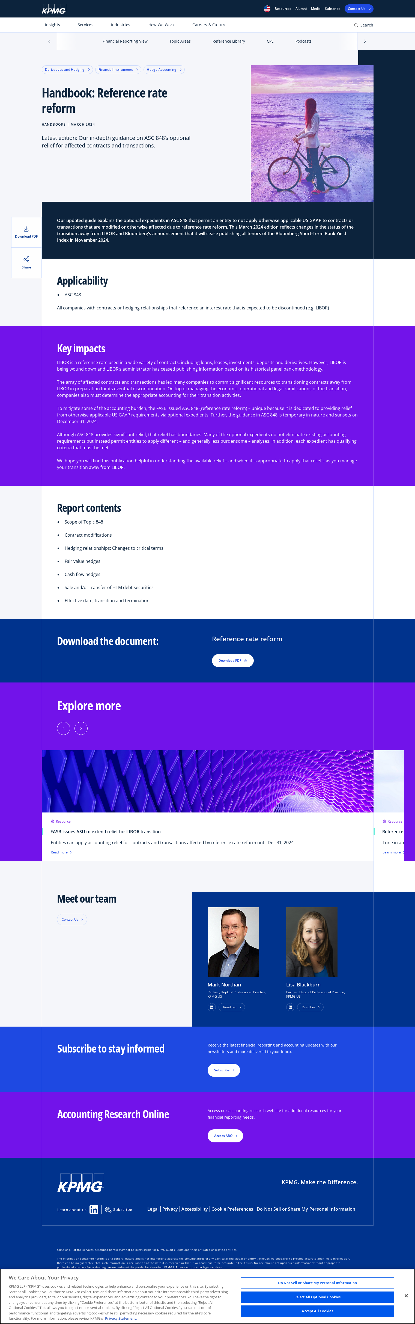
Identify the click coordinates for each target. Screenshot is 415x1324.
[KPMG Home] (54, 9)
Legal (153, 1209)
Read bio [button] (229, 1007)
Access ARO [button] (223, 1135)
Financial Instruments (118, 69)
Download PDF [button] (233, 660)
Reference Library (229, 41)
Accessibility (194, 1209)
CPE (270, 41)
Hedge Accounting (164, 69)
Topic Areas (180, 41)
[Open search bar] (364, 26)
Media (316, 9)
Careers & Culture (209, 24)
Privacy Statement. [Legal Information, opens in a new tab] (121, 1318)
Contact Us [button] (70, 919)
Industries (120, 24)
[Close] (406, 1296)
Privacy (170, 1209)
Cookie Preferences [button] (232, 1209)
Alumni (301, 9)
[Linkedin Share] (93, 1209)
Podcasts (303, 41)
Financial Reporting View (125, 41)
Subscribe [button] (221, 1070)
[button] (267, 8)
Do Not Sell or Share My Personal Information (306, 1209)
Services (85, 24)
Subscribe (332, 9)
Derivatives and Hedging (67, 69)
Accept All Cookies (317, 1311)
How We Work (161, 24)
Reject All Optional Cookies (317, 1297)
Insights (52, 24)
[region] (207, 1296)
